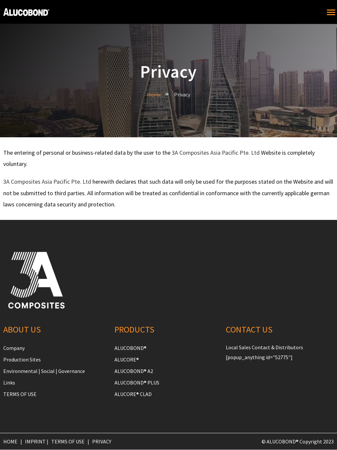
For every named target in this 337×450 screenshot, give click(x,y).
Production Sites (22, 359)
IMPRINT (35, 441)
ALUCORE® (127, 359)
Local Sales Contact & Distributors (264, 347)
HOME (10, 441)
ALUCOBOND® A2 (134, 371)
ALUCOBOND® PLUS (137, 382)
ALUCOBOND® (130, 348)
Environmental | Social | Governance (44, 371)
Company (14, 348)
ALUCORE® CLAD (133, 394)
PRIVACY (101, 441)
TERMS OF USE (20, 394)
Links (9, 382)
